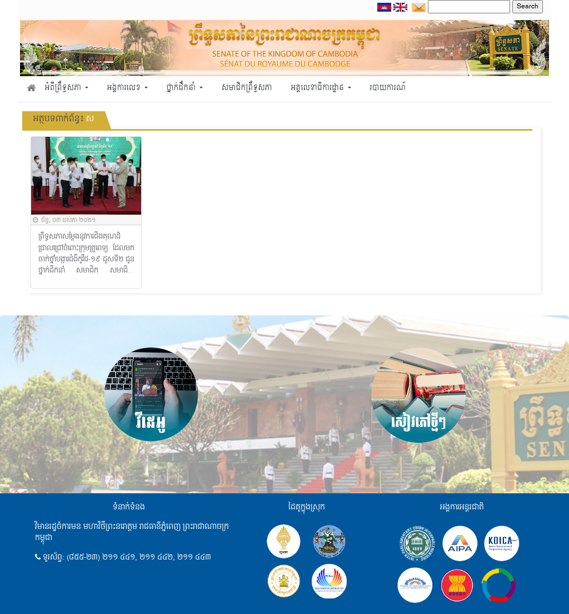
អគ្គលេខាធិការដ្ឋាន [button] (318, 88)
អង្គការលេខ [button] (125, 88)
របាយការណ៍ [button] (388, 88)
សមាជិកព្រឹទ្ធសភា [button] (247, 88)
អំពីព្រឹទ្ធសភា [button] (64, 88)
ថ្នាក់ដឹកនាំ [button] (182, 88)
